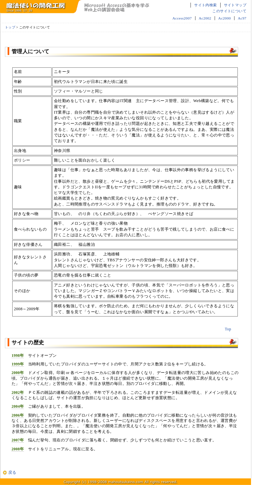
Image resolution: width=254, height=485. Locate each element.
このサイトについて (229, 11)
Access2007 (182, 18)
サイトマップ (235, 5)
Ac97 (242, 18)
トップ (10, 27)
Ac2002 (205, 18)
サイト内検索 (205, 5)
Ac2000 (224, 18)
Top (228, 329)
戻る (12, 472)
